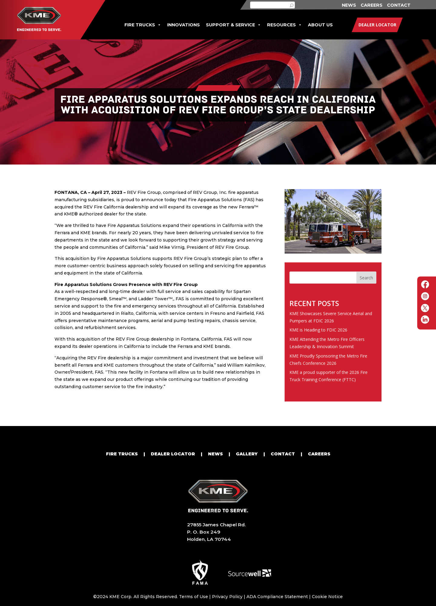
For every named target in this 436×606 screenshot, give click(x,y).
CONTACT (399, 5)
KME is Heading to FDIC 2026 (318, 330)
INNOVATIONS (183, 25)
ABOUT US (320, 25)
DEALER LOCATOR (173, 454)
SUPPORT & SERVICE (233, 25)
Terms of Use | (195, 596)
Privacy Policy (227, 596)
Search (366, 278)
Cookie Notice (327, 596)
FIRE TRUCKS (142, 25)
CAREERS (371, 5)
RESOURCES (284, 25)
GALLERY (247, 454)
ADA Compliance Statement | (279, 596)
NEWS (349, 5)
